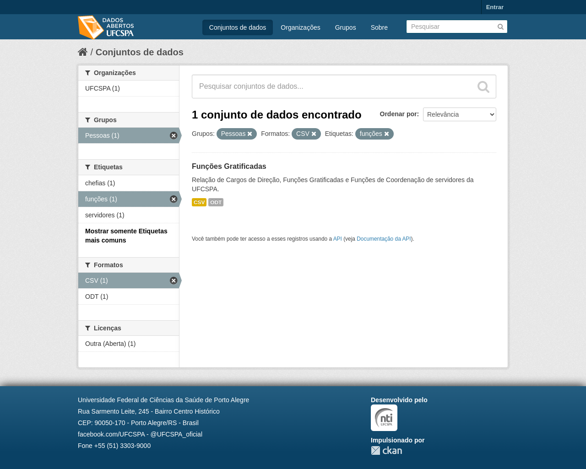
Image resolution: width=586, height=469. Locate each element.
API (337, 239)
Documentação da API (384, 239)
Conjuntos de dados (237, 27)
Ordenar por (398, 114)
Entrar (495, 7)
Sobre (379, 27)
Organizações (300, 27)
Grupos (345, 27)
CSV (199, 202)
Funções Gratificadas (229, 166)
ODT (216, 202)
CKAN (386, 450)
